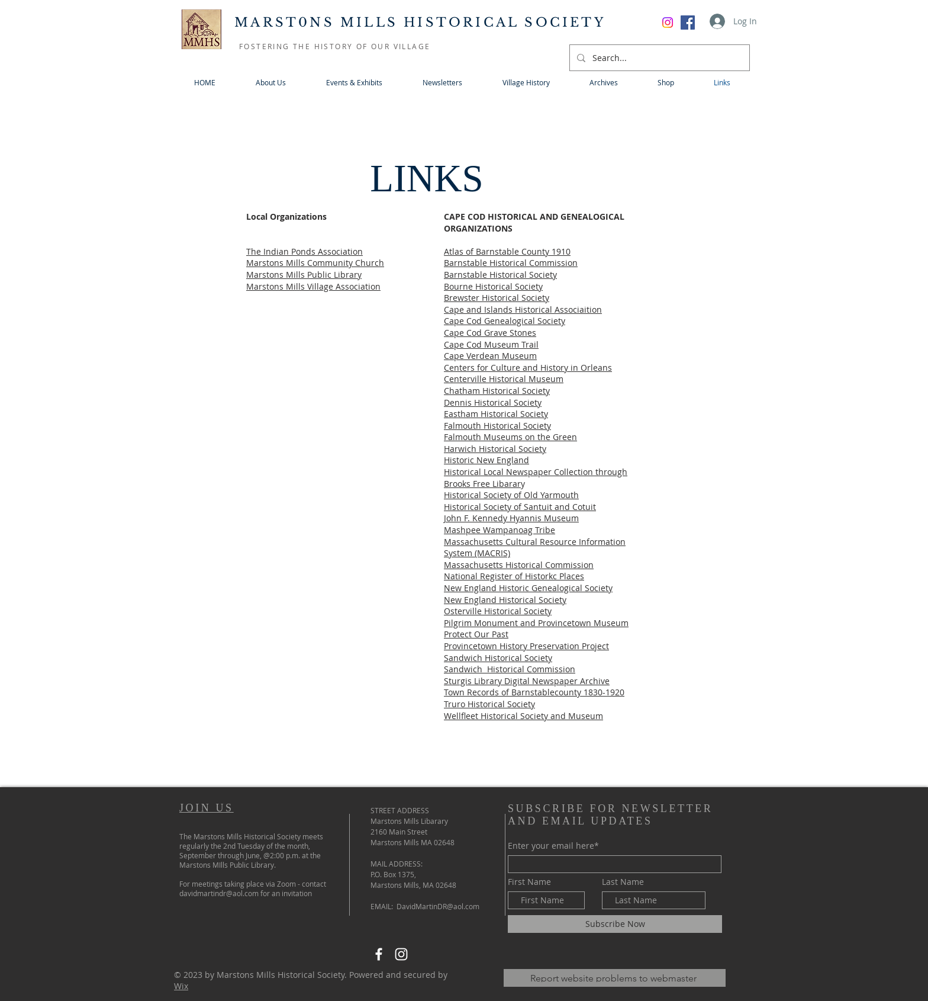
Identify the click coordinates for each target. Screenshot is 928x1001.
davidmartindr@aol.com (219, 893)
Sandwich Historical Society (498, 657)
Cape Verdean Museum (490, 355)
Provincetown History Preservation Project (526, 646)
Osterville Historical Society (498, 611)
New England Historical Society (505, 599)
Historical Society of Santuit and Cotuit (520, 506)
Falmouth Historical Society (497, 425)
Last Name (623, 882)
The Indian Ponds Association (304, 251)
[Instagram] (401, 954)
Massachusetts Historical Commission (519, 564)
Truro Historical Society (489, 704)
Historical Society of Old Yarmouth (511, 494)
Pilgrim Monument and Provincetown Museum (536, 622)
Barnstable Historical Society (500, 274)
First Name (529, 882)
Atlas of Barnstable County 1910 (507, 251)
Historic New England (486, 460)
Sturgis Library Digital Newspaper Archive (527, 680)
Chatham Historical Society (497, 390)
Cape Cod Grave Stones (490, 332)
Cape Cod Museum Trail (491, 344)
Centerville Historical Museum (503, 378)
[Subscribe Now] (615, 924)
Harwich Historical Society (495, 448)
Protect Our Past (476, 634)
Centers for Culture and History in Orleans (528, 367)
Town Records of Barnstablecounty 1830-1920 (534, 692)
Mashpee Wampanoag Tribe (499, 529)
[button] (354, 82)
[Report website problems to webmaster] (615, 978)
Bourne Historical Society (493, 286)
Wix (181, 986)
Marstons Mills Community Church (315, 262)
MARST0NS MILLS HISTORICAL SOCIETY (419, 22)
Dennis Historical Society (493, 402)
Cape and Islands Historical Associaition (523, 309)
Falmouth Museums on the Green (510, 436)
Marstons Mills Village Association (313, 286)
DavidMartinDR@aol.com (438, 906)
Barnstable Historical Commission (511, 262)
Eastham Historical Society (496, 413)
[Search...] (658, 57)
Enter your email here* (553, 846)
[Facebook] (688, 22)
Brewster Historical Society (496, 297)
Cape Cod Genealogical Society (504, 320)
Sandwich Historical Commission (509, 669)
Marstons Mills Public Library (304, 274)
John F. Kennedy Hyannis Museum (511, 518)
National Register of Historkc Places (514, 576)
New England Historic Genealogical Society (528, 587)
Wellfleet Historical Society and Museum (523, 715)
